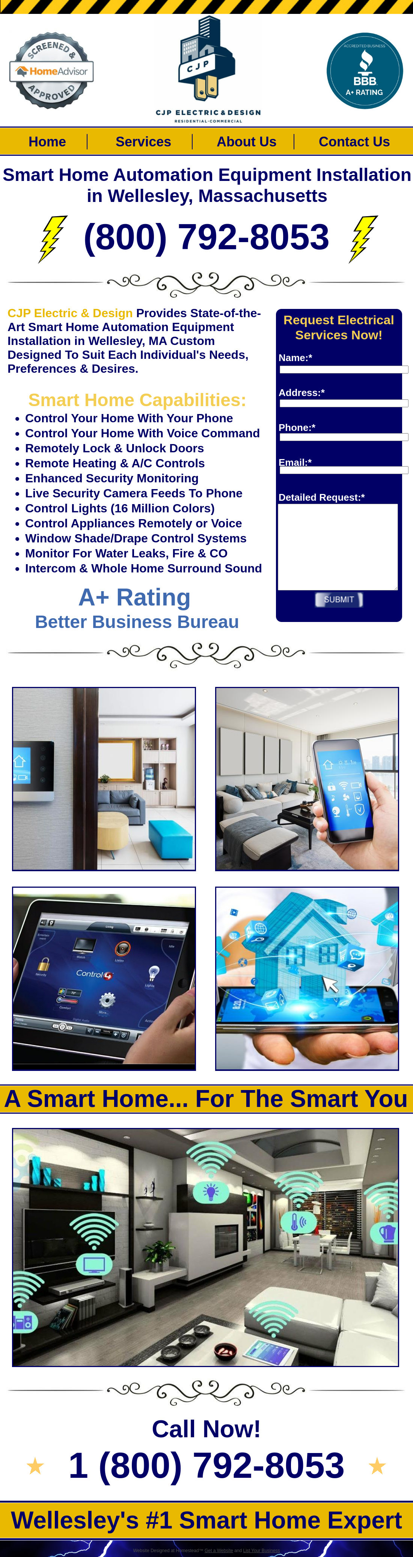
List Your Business (261, 1550)
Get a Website (219, 1550)
